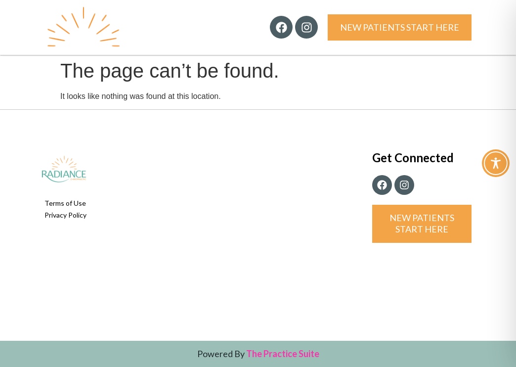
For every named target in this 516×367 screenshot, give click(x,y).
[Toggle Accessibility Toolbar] (496, 163)
